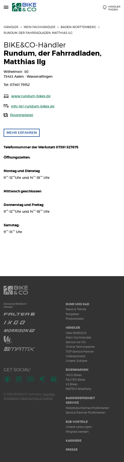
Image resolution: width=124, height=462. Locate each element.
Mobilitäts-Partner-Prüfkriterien (87, 408)
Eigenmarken (77, 370)
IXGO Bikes (73, 375)
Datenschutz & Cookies (37, 398)
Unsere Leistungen (79, 427)
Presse (72, 450)
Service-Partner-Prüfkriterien (85, 412)
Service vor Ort (76, 342)
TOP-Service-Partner (80, 351)
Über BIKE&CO (76, 333)
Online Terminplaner (80, 346)
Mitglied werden (77, 431)
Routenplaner (21, 115)
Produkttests (75, 318)
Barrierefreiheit (80, 398)
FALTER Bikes (75, 379)
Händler (11, 27)
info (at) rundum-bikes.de (32, 106)
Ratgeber (72, 314)
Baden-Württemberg (78, 27)
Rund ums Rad (77, 304)
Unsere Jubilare (76, 361)
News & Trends (76, 309)
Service (72, 403)
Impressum (12, 398)
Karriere (73, 441)
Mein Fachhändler (39, 27)
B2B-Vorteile (77, 422)
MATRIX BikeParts (78, 389)
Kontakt (49, 394)
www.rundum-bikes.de (31, 96)
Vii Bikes (71, 384)
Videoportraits (75, 356)
